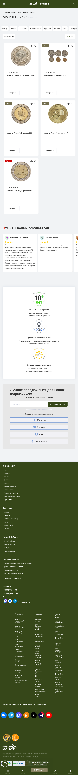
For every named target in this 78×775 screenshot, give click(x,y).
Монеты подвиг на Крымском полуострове (59, 668)
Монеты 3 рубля (58, 678)
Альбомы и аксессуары (11, 519)
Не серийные (59, 674)
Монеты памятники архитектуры (59, 684)
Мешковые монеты (38, 615)
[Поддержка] (74, 4)
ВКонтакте (39, 427)
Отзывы (6, 476)
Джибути (73, 29)
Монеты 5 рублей (58, 644)
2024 (16, 636)
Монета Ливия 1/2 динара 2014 (20, 191)
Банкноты (7, 515)
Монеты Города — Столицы (58, 650)
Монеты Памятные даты (38, 671)
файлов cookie (39, 764)
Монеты (6, 512)
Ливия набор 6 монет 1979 (55, 75)
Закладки (7, 548)
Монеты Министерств (39, 641)
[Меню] (4, 4)
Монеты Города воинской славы (38, 663)
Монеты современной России (19, 621)
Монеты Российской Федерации (39, 634)
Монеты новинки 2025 (19, 627)
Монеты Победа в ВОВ (19, 656)
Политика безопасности (12, 496)
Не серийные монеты (59, 639)
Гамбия (57, 29)
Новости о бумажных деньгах (13, 573)
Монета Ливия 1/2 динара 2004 (20, 133)
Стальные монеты (38, 620)
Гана (64, 29)
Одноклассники (39, 441)
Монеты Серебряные (19, 650)
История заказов (9, 544)
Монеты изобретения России (59, 691)
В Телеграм (39, 420)
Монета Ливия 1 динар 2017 (56, 133)
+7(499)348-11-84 (11, 594)
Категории (9, 36)
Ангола (13, 29)
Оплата (6, 483)
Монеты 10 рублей (18, 676)
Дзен (39, 434)
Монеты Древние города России (38, 626)
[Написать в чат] (5, 764)
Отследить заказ (9, 551)
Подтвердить (39, 770)
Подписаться (57, 404)
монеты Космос (37, 695)
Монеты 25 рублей (38, 680)
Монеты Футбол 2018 (59, 622)
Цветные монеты (38, 685)
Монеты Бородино (58, 661)
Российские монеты (19, 615)
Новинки (6, 529)
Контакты (7, 473)
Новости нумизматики (11, 570)
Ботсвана (23, 29)
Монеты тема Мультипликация (40, 690)
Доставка (7, 480)
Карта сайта (8, 500)
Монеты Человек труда (37, 646)
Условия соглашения (11, 493)
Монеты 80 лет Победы (19, 632)
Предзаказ (13, 93)
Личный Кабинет (9, 541)
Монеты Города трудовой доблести (38, 654)
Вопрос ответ (8, 490)
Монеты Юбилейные (19, 640)
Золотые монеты (18, 671)
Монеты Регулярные (19, 645)
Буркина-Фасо (35, 29)
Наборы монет (17, 661)
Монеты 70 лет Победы (59, 656)
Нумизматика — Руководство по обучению (18, 563)
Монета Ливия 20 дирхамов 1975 (21, 75)
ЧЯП (36, 676)
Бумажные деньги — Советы (13, 567)
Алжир (4, 29)
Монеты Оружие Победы (57, 615)
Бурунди (47, 29)
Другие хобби (8, 525)
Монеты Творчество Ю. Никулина (59, 633)
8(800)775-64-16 (10, 590)
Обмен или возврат (10, 486)
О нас (5, 470)
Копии (6, 522)
